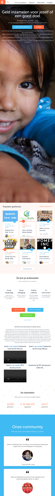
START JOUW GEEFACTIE (22, 27)
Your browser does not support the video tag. (15, 357)
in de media (12, 346)
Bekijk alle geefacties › (46, 206)
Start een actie (18, 309)
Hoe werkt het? (27, 320)
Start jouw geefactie (20, 3)
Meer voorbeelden (35, 309)
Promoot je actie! (27, 315)
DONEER (38, 27)
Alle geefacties (27, 269)
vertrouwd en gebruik (18, 22)
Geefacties (32, 3)
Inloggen (50, 3)
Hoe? (36, 21)
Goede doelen (41, 3)
